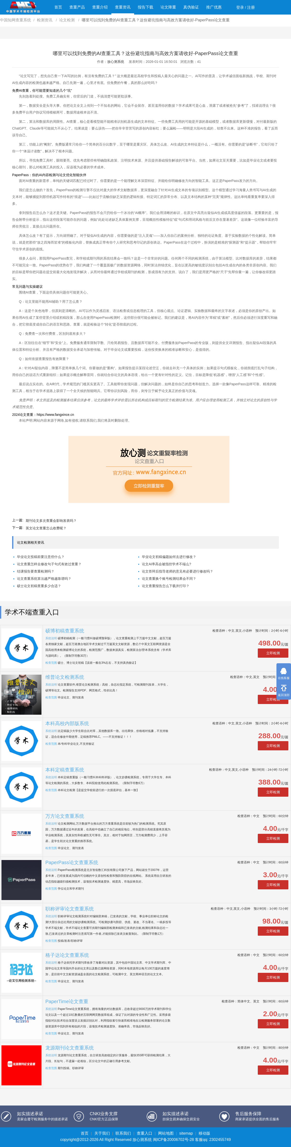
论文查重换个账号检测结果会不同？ (169, 579)
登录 (240, 7)
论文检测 (67, 20)
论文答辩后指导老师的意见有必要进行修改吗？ (177, 571)
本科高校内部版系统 (67, 723)
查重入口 (144, 1133)
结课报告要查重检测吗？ (35, 571)
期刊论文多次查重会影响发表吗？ (51, 521)
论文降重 (168, 7)
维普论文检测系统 (64, 677)
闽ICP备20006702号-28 (173, 1140)
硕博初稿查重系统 (64, 630)
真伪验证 (191, 7)
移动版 (204, 1133)
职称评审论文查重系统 (69, 908)
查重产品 (77, 7)
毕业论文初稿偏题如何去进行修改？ (169, 557)
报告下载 (145, 7)
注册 (251, 7)
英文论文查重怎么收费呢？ (46, 528)
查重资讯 (122, 7)
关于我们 (102, 1133)
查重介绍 (100, 7)
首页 (58, 7)
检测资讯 (45, 20)
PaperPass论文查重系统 (71, 862)
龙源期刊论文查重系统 (69, 1047)
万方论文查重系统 (64, 816)
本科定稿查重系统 (64, 769)
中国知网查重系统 (15, 20)
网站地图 (166, 1133)
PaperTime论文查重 (66, 1001)
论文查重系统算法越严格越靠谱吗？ (44, 579)
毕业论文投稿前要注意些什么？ (41, 557)
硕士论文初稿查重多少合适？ (39, 586)
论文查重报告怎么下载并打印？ (165, 586)
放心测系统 (115, 62)
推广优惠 (214, 7)
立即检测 (273, 653)
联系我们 (123, 1133)
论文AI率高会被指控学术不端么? (166, 564)
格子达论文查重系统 (67, 955)
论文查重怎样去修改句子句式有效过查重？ (49, 564)
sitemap (186, 1133)
